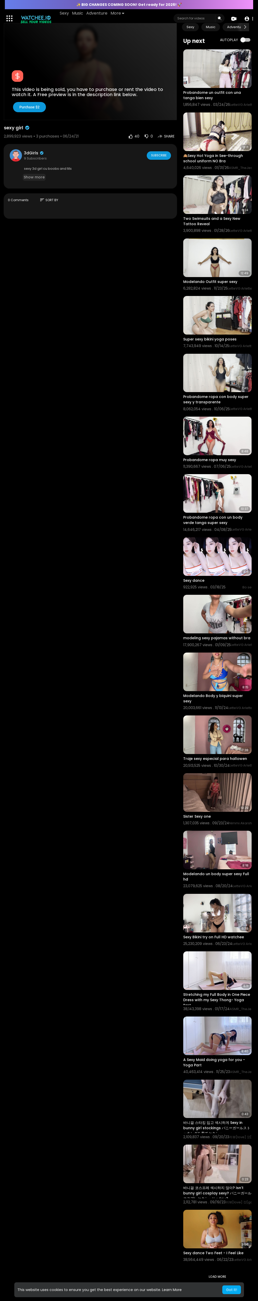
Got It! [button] (231, 1289)
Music (77, 13)
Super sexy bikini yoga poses (210, 339)
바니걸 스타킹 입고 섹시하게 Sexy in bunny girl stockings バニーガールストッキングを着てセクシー (216, 1128)
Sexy (64, 13)
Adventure (97, 13)
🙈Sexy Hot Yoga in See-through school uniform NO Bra (213, 158)
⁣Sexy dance (193, 580)
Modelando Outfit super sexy (210, 281)
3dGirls (34, 153)
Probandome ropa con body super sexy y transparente (216, 399)
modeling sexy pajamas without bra (216, 638)
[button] (248, 18)
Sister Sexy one (197, 816)
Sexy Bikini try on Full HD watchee (213, 937)
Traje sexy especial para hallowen (215, 758)
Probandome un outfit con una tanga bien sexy (212, 95)
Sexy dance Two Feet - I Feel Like (213, 1253)
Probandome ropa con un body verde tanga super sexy (212, 520)
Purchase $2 (29, 107)
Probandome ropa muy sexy (209, 459)
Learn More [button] (172, 1289)
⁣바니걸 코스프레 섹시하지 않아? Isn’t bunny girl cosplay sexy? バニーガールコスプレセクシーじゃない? (217, 1193)
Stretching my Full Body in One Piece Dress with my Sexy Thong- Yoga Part (216, 1000)
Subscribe (158, 155)
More (118, 13)
